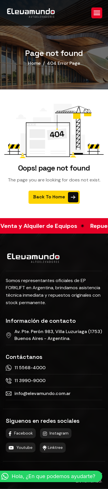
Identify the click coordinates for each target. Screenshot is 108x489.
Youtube (21, 447)
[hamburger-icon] (96, 12)
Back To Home (55, 197)
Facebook (21, 433)
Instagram (56, 433)
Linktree (53, 447)
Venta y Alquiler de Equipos (41, 226)
